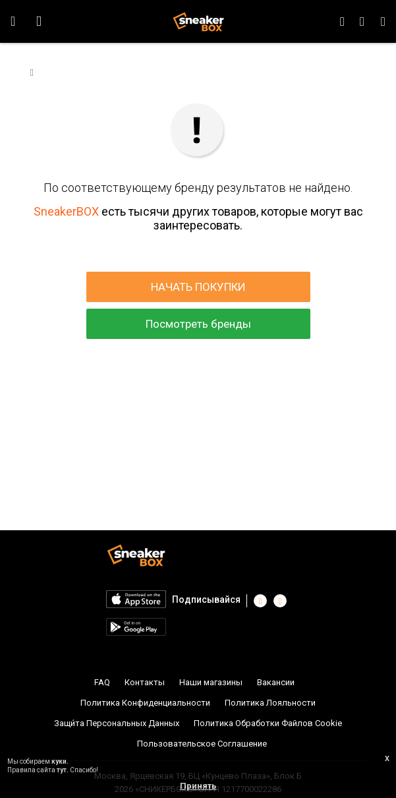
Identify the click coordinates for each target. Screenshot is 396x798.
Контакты (145, 682)
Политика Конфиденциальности (145, 703)
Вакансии (276, 682)
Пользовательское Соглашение (202, 744)
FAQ (102, 682)
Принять (198, 786)
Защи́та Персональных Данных (116, 723)
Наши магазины (210, 682)
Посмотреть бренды (198, 323)
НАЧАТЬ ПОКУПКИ (198, 286)
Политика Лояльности (270, 703)
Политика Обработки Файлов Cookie (268, 723)
